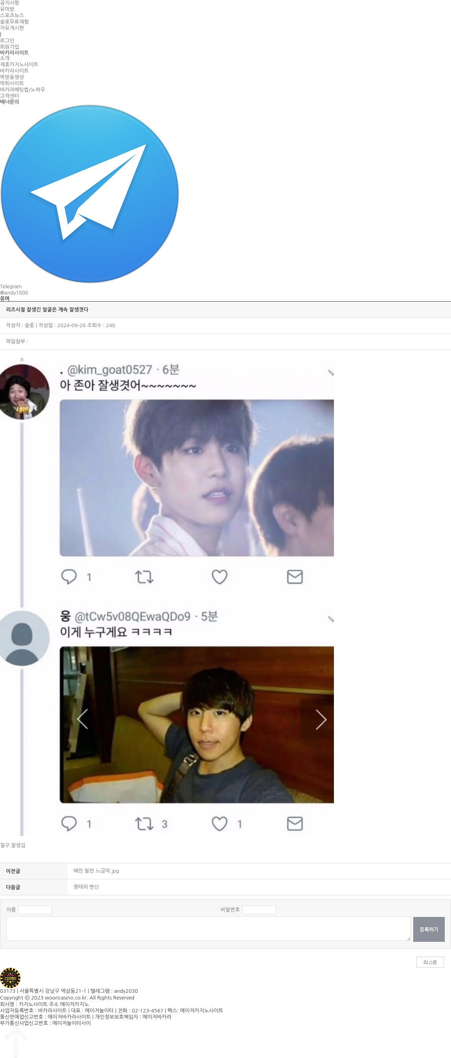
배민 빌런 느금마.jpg (96, 870)
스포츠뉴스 (12, 15)
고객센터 (9, 96)
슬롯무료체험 (14, 21)
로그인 (7, 40)
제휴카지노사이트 (19, 64)
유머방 (7, 9)
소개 (4, 58)
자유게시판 (12, 28)
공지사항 (9, 2)
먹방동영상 (12, 77)
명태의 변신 (86, 887)
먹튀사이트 (12, 83)
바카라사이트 (14, 70)
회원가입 (9, 46)
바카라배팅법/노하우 (22, 89)
